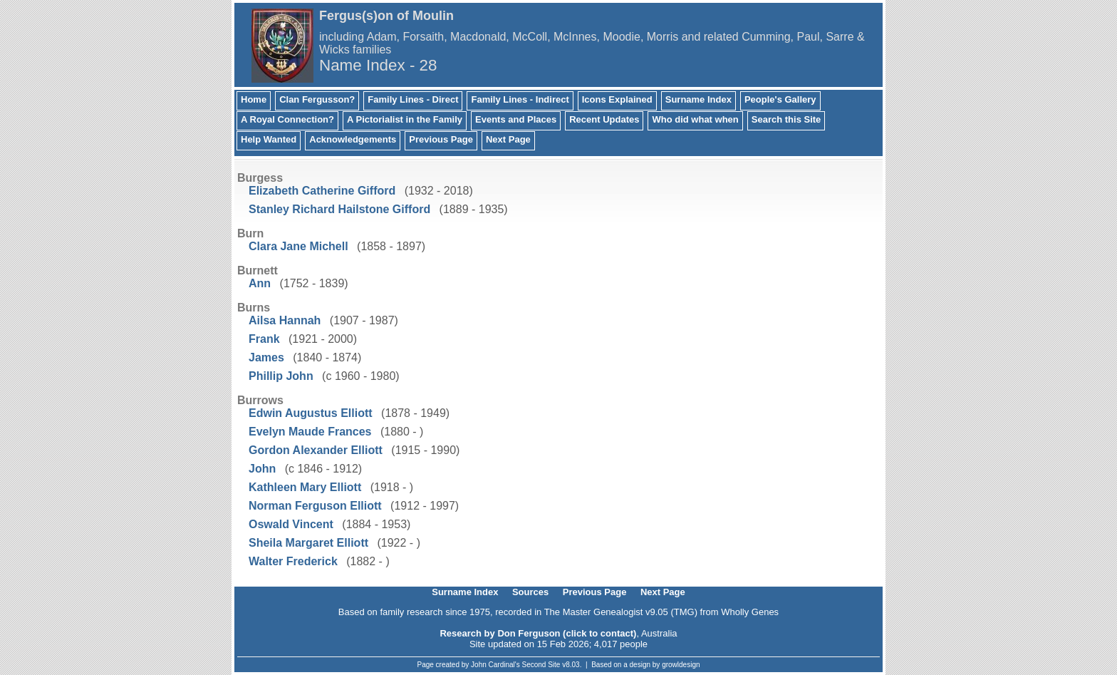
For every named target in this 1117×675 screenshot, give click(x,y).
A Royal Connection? (287, 119)
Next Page (508, 139)
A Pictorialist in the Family (404, 119)
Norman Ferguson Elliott (315, 506)
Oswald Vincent (291, 524)
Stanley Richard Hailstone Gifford (339, 209)
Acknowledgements (352, 139)
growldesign (681, 665)
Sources (530, 592)
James (266, 357)
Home (253, 99)
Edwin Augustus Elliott (311, 413)
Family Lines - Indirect (519, 99)
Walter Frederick (293, 561)
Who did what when (695, 119)
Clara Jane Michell (298, 246)
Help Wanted (268, 139)
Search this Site (786, 119)
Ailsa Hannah (285, 320)
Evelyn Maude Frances (310, 432)
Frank (264, 339)
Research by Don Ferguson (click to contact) (538, 633)
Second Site (541, 665)
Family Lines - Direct (413, 99)
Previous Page (441, 139)
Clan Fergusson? (317, 99)
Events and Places (515, 119)
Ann (260, 283)
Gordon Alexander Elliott (316, 450)
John (262, 469)
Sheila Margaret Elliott (308, 543)
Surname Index (698, 99)
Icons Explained (617, 99)
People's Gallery (780, 99)
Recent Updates (604, 119)
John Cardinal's (495, 665)
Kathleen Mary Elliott (305, 487)
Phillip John (281, 376)
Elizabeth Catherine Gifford (322, 191)
